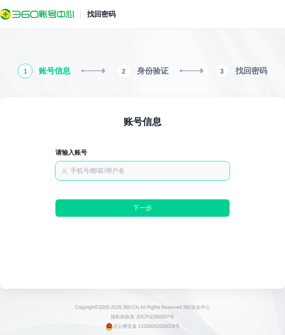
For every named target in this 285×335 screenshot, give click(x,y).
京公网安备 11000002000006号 (142, 326)
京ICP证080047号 (155, 317)
